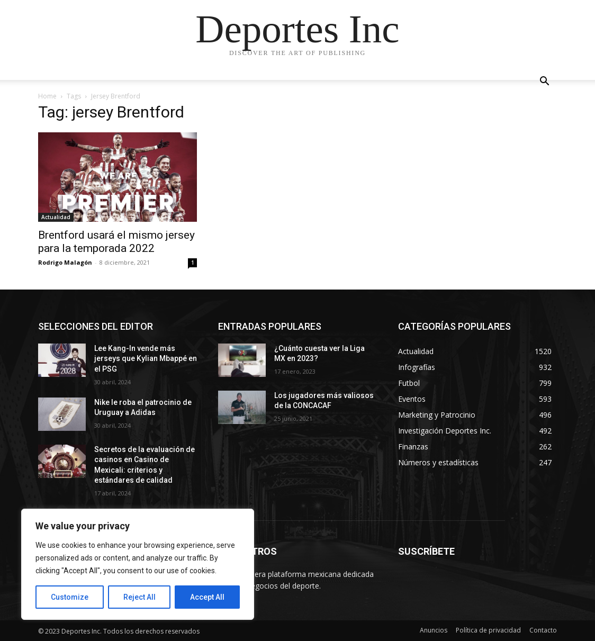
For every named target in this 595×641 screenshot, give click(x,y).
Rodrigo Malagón (65, 262)
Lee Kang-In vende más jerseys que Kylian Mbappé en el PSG (145, 358)
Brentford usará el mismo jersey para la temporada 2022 (116, 242)
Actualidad (55, 217)
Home (47, 96)
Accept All (207, 597)
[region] (137, 564)
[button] (544, 82)
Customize (69, 597)
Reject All (139, 597)
